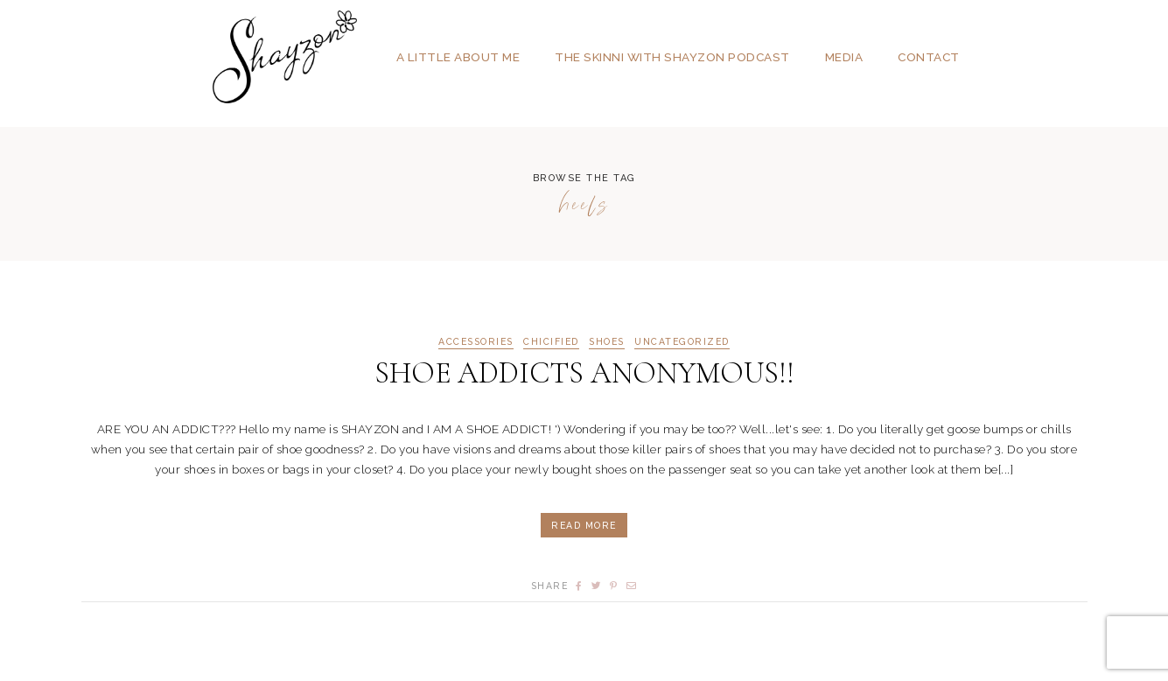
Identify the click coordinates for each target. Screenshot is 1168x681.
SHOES (607, 342)
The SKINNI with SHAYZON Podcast (672, 57)
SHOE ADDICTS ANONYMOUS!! (584, 373)
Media (844, 57)
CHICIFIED (551, 342)
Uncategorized (682, 342)
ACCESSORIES (476, 342)
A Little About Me (458, 57)
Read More (584, 525)
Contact (929, 57)
